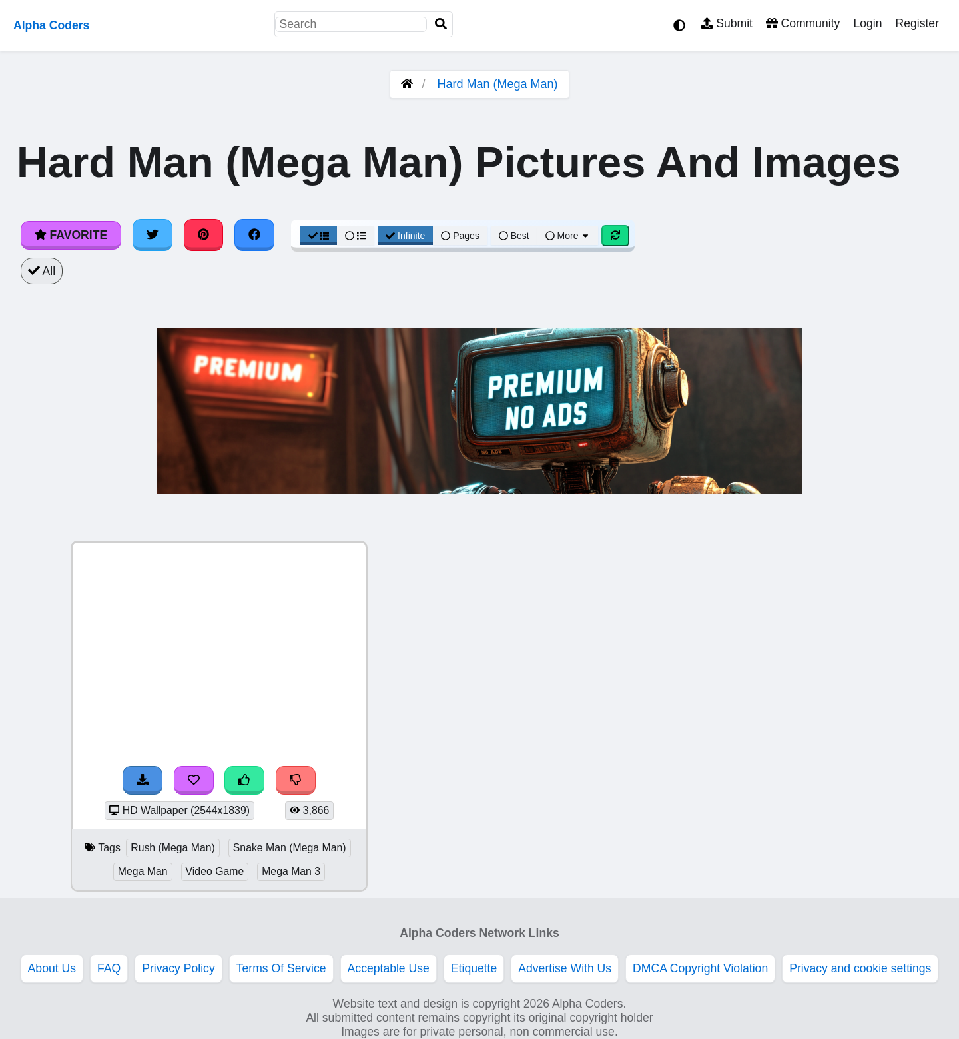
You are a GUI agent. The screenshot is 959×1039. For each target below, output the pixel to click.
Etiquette (474, 968)
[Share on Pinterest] (204, 235)
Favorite (71, 235)
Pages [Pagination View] (460, 235)
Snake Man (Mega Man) (289, 847)
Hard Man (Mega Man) (497, 84)
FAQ (109, 968)
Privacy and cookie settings (860, 968)
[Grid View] (319, 235)
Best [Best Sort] (514, 235)
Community (803, 23)
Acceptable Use (389, 968)
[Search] (441, 24)
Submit (727, 23)
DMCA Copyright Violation (700, 968)
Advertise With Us (564, 968)
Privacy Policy (178, 968)
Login (867, 23)
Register (917, 23)
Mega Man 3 (291, 871)
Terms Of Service (281, 968)
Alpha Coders (51, 25)
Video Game (215, 871)
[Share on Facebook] (254, 235)
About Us (52, 968)
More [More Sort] (568, 235)
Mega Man (143, 871)
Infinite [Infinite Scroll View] (405, 235)
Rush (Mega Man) (173, 847)
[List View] (355, 235)
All (41, 271)
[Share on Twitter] (152, 235)
